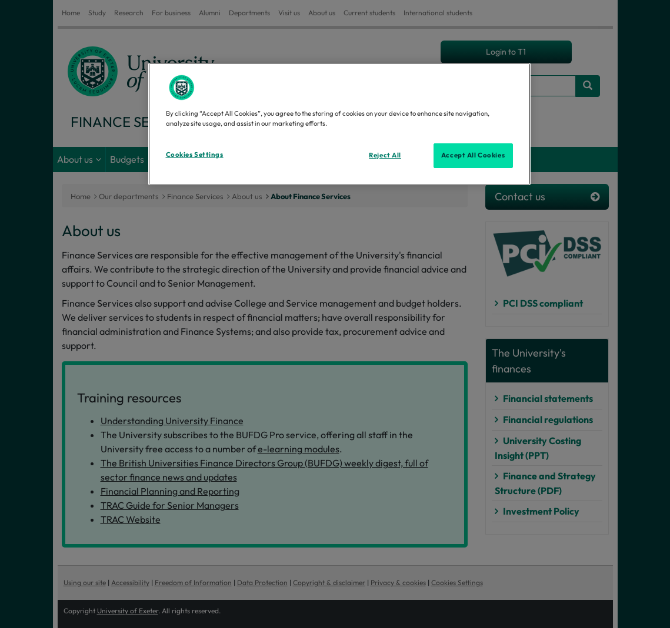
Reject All (385, 155)
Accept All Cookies (473, 155)
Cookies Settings (195, 154)
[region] (339, 124)
